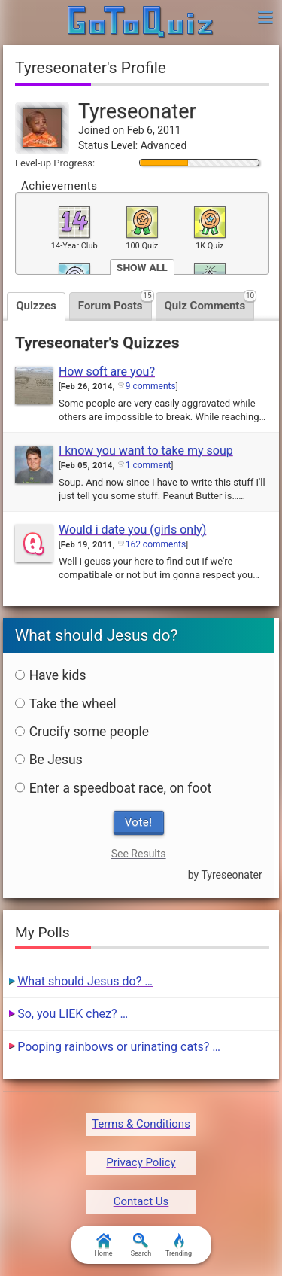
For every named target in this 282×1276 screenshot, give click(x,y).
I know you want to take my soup (146, 450)
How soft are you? (107, 371)
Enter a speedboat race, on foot (113, 788)
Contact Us (141, 1201)
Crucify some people (82, 731)
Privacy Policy (140, 1162)
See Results (138, 854)
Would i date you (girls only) (132, 529)
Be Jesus (49, 759)
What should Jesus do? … (85, 981)
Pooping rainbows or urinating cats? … (118, 1047)
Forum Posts (115, 302)
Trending (178, 1245)
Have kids (50, 675)
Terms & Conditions (141, 1124)
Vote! (139, 822)
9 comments (151, 386)
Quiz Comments (210, 302)
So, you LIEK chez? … (72, 1013)
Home (103, 1245)
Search (141, 1245)
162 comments (156, 544)
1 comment (148, 465)
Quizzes (36, 305)
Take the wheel (66, 703)
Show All (142, 267)
